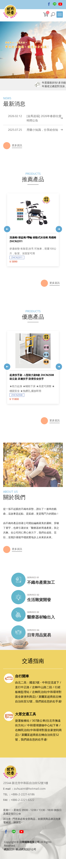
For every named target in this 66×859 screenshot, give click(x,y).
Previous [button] (1, 50)
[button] (53, 14)
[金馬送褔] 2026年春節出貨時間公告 (34, 118)
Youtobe (60, 4)
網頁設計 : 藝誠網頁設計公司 (20, 849)
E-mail (6, 788)
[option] (33, 49)
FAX (5, 800)
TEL (5, 794)
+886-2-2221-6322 (22, 800)
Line (54, 4)
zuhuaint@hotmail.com (30, 788)
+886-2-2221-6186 (23, 794)
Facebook (48, 4)
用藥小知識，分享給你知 (33, 129)
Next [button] (64, 50)
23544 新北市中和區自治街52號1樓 (25, 783)
